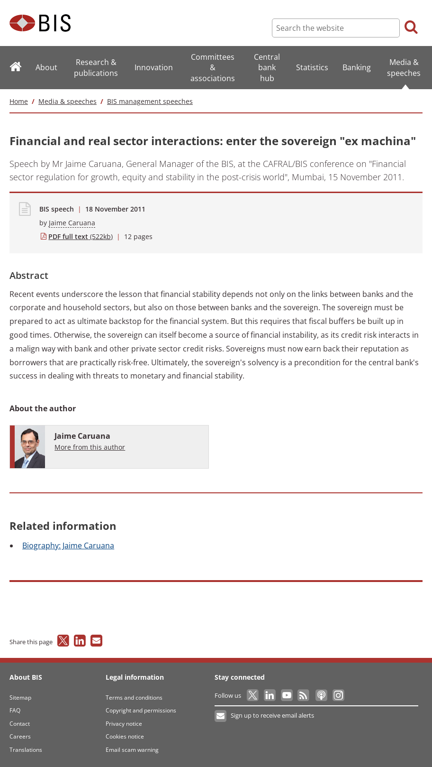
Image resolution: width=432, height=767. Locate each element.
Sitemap (20, 697)
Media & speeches (67, 101)
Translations (25, 750)
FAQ (14, 710)
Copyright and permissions (141, 710)
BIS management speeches (150, 101)
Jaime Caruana (72, 222)
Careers (20, 736)
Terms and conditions (134, 697)
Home (18, 101)
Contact (19, 724)
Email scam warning (132, 750)
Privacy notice (124, 724)
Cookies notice (125, 736)
